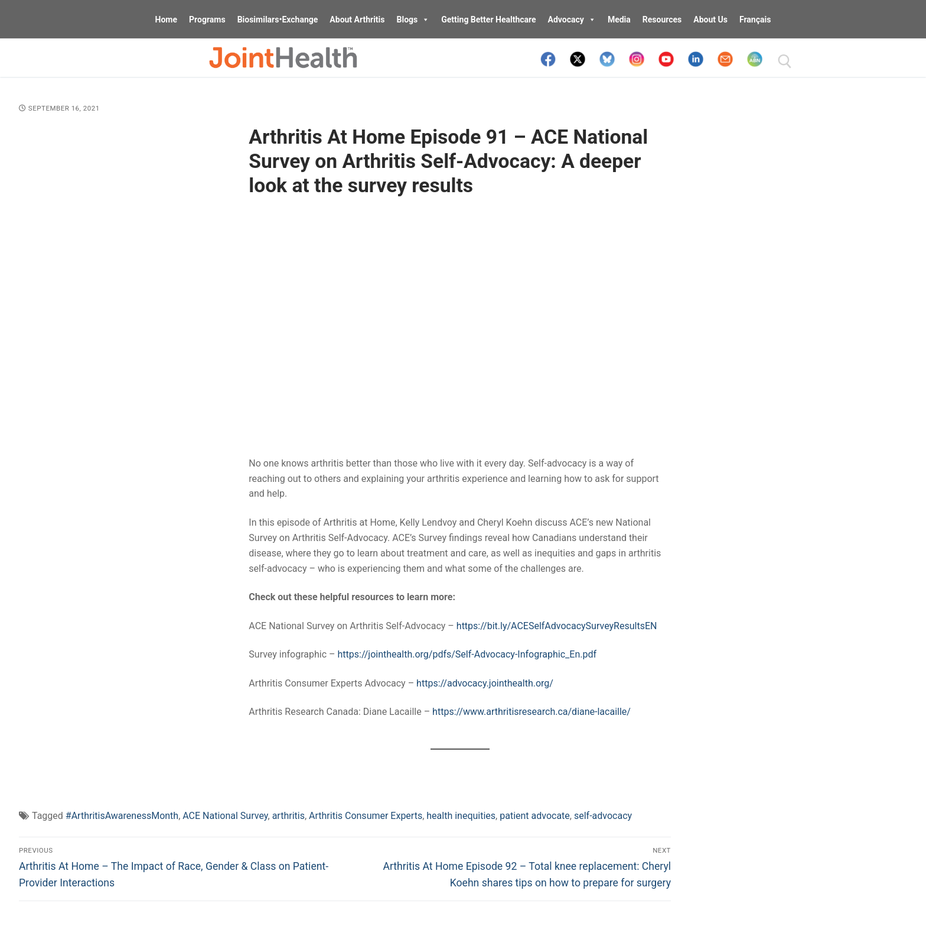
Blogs (413, 19)
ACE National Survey (225, 815)
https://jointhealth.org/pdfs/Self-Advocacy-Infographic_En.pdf (467, 654)
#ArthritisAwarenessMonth (122, 815)
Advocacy (572, 19)
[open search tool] (785, 61)
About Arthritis (357, 19)
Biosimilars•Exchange (277, 19)
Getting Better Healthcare (488, 19)
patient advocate (535, 815)
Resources (662, 19)
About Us (710, 19)
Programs (207, 19)
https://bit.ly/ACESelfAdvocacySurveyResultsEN (557, 626)
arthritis (288, 815)
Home (166, 19)
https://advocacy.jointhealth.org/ (484, 683)
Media (619, 19)
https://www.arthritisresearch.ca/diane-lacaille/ (531, 711)
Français (755, 19)
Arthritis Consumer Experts (365, 815)
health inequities (460, 815)
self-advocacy (603, 815)
